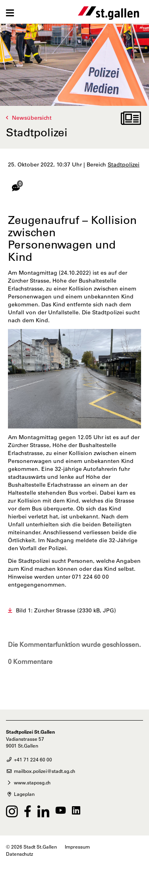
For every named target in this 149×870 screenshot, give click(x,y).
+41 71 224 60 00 (29, 759)
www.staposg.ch (28, 782)
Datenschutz (19, 854)
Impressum (77, 846)
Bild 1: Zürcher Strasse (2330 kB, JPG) (66, 610)
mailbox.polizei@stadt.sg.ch (40, 771)
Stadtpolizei (123, 164)
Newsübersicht (32, 117)
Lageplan (20, 794)
